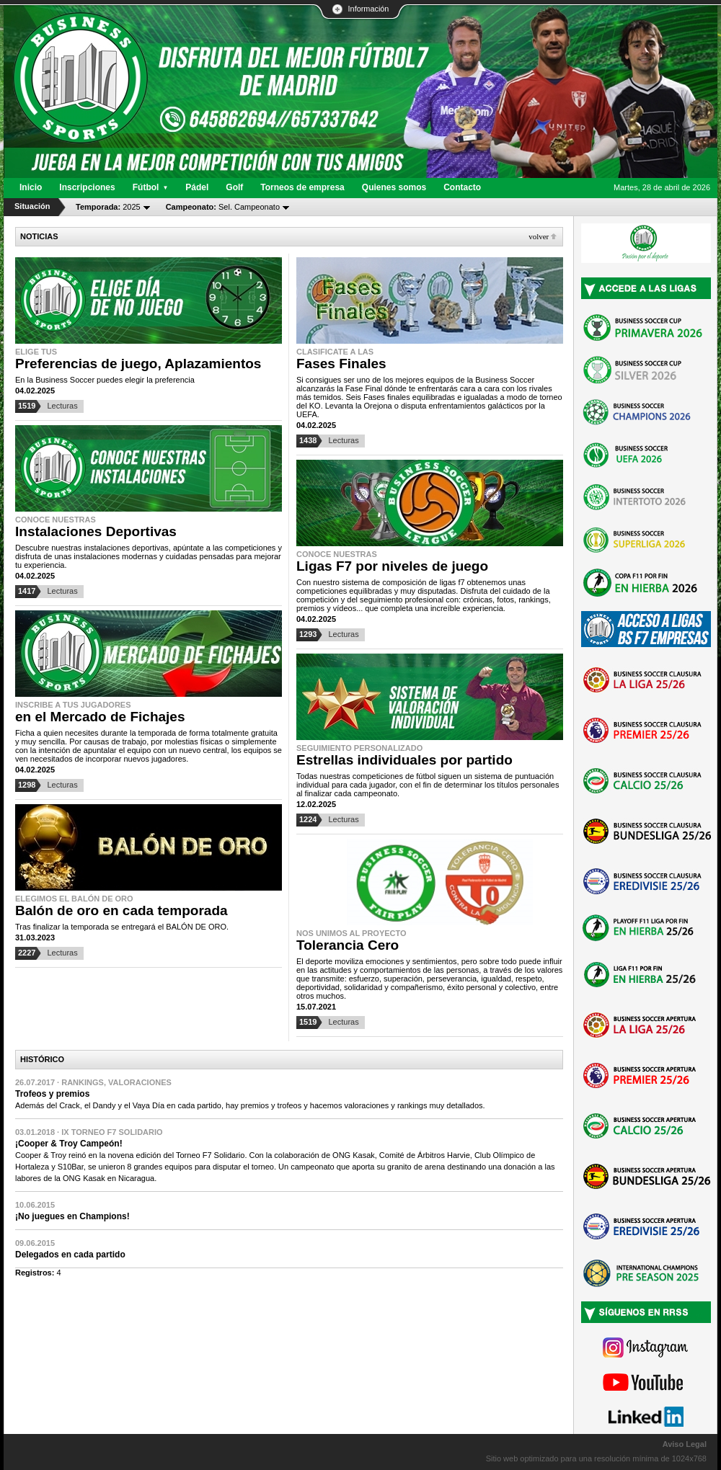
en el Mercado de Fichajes (100, 716)
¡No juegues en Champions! (72, 1216)
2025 (108, 206)
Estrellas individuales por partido (404, 759)
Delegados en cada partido (70, 1255)
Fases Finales (341, 363)
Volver (538, 236)
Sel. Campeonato (223, 206)
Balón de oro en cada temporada (121, 910)
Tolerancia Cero (347, 945)
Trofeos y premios (52, 1094)
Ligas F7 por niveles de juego (392, 566)
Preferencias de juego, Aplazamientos (138, 363)
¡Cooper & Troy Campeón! (69, 1144)
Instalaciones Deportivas (96, 531)
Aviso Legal (685, 1444)
